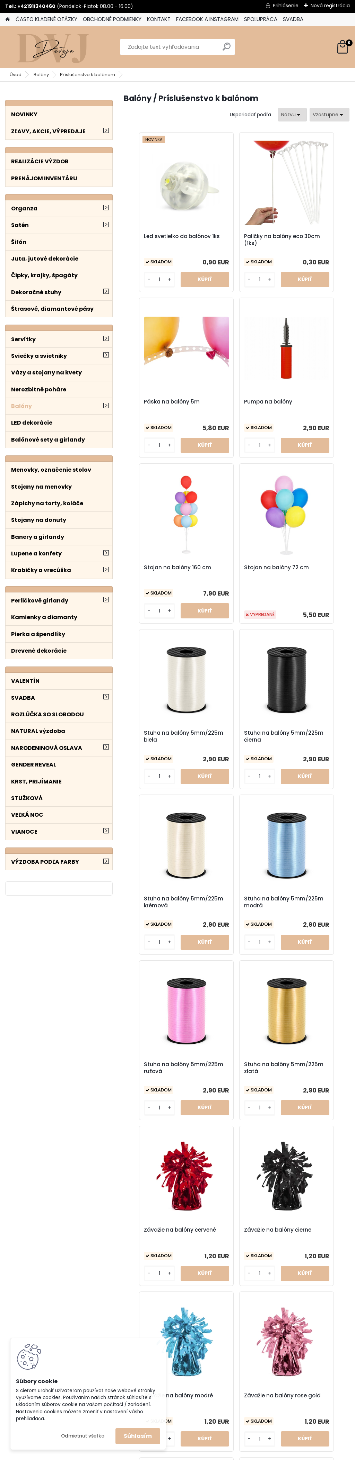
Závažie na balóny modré (306, 902)
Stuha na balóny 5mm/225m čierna (232, 571)
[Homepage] (7, 19)
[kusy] (141, 280)
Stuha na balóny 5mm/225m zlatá (306, 736)
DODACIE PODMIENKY (305, 1377)
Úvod (15, 74)
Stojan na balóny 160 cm (235, 405)
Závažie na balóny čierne (231, 902)
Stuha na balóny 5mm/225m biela (155, 571)
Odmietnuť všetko (82, 1436)
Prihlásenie (285, 5)
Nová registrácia (330, 5)
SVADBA (293, 19)
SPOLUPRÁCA (260, 19)
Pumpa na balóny (155, 401)
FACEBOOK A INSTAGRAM (207, 19)
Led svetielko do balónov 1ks (153, 240)
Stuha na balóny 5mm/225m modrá (157, 736)
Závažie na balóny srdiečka (306, 1068)
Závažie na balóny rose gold (156, 1068)
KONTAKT (159, 19)
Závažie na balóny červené (156, 902)
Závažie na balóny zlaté (269, 1233)
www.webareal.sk (205, 1453)
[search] (227, 49)
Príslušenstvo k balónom (87, 74)
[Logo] (53, 47)
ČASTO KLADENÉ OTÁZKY (46, 19)
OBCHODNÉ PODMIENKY (112, 19)
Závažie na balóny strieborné (193, 1233)
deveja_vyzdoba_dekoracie (231, 1368)
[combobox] (292, 114)
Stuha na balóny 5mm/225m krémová (311, 571)
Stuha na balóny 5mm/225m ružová (233, 736)
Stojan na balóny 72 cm (309, 405)
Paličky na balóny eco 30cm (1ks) (236, 240)
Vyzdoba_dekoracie (221, 1386)
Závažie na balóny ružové (231, 1068)
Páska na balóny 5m (310, 236)
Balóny (41, 74)
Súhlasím (138, 1436)
